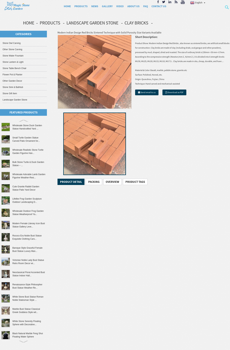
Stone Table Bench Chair (14, 68)
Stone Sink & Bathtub (13, 87)
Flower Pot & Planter (12, 74)
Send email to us (148, 92)
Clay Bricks (136, 23)
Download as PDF (175, 92)
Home (28, 23)
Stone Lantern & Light (13, 62)
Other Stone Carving (12, 49)
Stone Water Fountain (13, 55)
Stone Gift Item (10, 93)
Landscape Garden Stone (92, 23)
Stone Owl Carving (11, 43)
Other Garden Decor (12, 81)
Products (50, 23)
